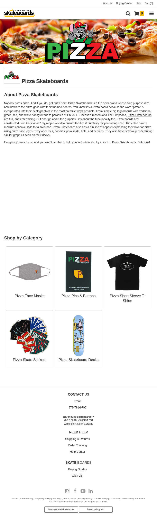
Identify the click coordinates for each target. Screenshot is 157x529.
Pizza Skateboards (139, 115)
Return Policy (26, 498)
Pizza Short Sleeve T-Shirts (127, 296)
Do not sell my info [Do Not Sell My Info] (95, 509)
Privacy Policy (85, 498)
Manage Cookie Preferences (61, 509)
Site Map (56, 498)
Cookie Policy (101, 498)
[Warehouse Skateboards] (21, 13)
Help (138, 3)
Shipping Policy (42, 498)
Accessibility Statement (133, 498)
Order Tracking (77, 445)
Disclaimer (114, 498)
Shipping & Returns (77, 439)
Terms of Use (69, 498)
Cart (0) (149, 3)
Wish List (108, 3)
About (15, 498)
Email (77, 401)
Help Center (77, 451)
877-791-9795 (77, 407)
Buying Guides (124, 3)
